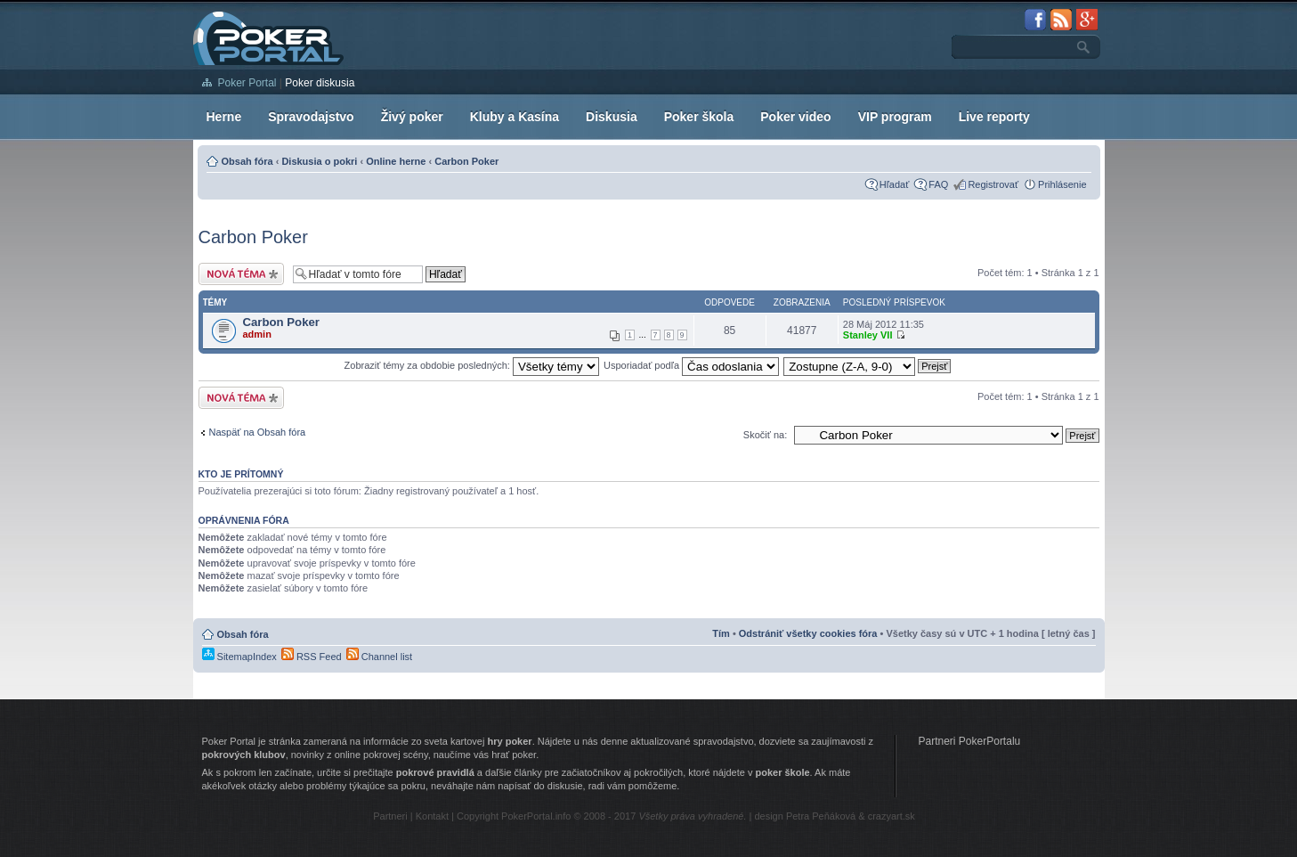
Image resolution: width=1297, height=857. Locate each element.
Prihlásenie (1062, 184)
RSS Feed (311, 656)
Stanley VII (868, 335)
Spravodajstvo (310, 117)
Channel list (379, 656)
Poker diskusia (319, 83)
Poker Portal (247, 83)
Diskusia (611, 117)
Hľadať (895, 184)
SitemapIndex (239, 656)
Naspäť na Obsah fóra (257, 432)
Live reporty (994, 117)
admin (257, 334)
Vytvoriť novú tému (241, 274)
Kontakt (432, 816)
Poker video (795, 117)
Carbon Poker (466, 161)
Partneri (390, 816)
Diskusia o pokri (319, 161)
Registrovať (993, 184)
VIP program (895, 117)
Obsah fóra (247, 161)
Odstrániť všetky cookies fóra (808, 633)
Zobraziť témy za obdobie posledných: (472, 365)
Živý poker (412, 117)
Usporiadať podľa (691, 365)
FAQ (938, 184)
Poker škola (699, 117)
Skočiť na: (765, 434)
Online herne (396, 161)
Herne (224, 117)
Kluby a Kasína (514, 117)
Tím (721, 633)
